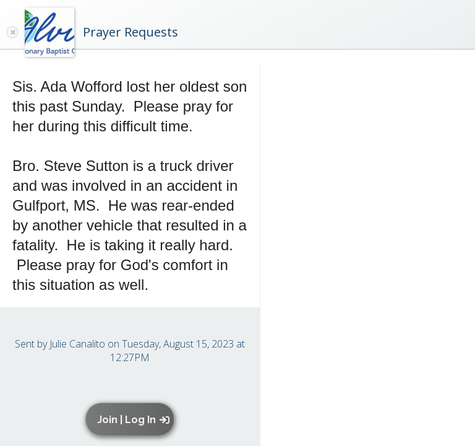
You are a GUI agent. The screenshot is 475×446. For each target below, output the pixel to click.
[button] (133, 419)
